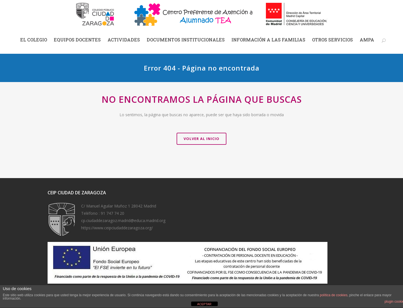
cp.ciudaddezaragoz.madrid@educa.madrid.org (123, 220)
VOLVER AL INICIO (201, 138)
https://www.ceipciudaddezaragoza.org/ (117, 227)
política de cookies (334, 295)
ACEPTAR (204, 304)
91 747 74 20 (112, 213)
